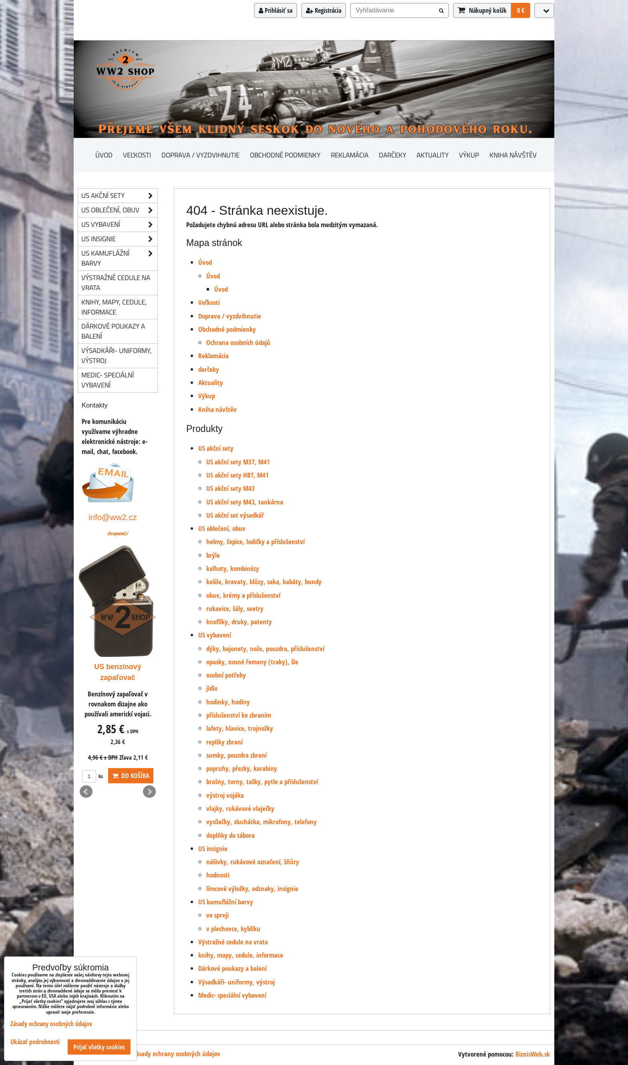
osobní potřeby (226, 675)
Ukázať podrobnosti (35, 1042)
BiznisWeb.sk (532, 1054)
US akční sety (215, 448)
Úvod (104, 155)
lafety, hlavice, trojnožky (239, 728)
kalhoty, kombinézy (232, 568)
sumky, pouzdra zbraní (236, 755)
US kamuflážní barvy (225, 901)
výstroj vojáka (225, 795)
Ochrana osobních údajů (238, 342)
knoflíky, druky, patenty (239, 621)
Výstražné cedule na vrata (233, 941)
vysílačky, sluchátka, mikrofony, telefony (261, 821)
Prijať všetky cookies (99, 1047)
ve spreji (217, 915)
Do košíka (130, 775)
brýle (213, 555)
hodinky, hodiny (228, 701)
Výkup (469, 155)
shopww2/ (118, 533)
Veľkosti (137, 155)
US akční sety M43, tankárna (244, 501)
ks (92, 776)
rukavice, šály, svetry (235, 608)
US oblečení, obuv (222, 528)
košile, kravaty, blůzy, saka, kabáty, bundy (264, 581)
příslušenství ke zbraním (238, 715)
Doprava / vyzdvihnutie (200, 155)
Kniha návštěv (513, 155)
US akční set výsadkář (235, 515)
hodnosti (217, 874)
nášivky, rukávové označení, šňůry (252, 861)
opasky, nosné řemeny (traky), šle (252, 661)
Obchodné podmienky (285, 155)
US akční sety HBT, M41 (237, 475)
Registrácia (323, 10)
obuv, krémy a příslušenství (243, 595)
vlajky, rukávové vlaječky (240, 808)
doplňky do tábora (230, 835)
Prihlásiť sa (275, 10)
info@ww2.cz (113, 517)
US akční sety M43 (230, 488)
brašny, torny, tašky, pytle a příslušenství (262, 781)
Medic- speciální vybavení (232, 995)
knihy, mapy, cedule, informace (240, 955)
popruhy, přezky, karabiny (241, 768)
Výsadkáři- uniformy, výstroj (236, 981)
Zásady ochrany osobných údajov (176, 1053)
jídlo (211, 688)
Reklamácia (349, 155)
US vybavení (214, 634)
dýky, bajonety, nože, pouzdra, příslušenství (265, 648)
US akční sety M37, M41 (238, 461)
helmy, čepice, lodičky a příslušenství (255, 541)
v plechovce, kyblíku (233, 928)
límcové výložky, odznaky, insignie (252, 888)
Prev (86, 791)
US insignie (212, 848)
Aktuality (433, 155)
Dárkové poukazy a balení (232, 968)
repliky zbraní (224, 741)
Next (149, 791)
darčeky (392, 155)
